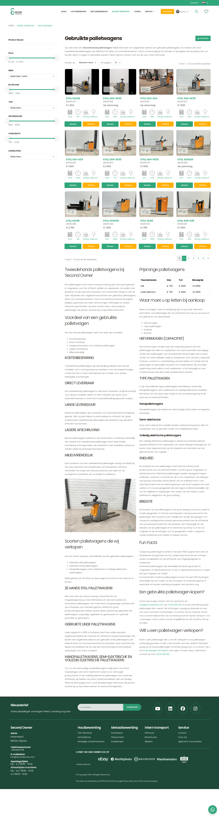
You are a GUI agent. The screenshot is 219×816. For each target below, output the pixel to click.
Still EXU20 (73, 98)
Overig (137, 13)
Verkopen (167, 13)
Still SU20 (146, 243)
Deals (64, 13)
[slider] (8, 58)
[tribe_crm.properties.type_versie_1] (32, 107)
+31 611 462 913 (174, 638)
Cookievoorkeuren (84, 798)
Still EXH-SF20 (112, 98)
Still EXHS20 (185, 170)
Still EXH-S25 (185, 243)
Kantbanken (117, 766)
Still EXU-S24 (148, 98)
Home (11, 25)
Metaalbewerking (99, 13)
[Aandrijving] (32, 156)
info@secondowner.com (151, 638)
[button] (205, 2)
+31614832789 (18, 783)
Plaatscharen (118, 771)
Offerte (91, 135)
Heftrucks (150, 766)
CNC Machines (85, 766)
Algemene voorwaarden (190, 775)
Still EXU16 (72, 243)
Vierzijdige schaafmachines (92, 775)
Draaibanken (117, 775)
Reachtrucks (151, 771)
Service (148, 13)
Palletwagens (45, 25)
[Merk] (32, 76)
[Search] (196, 13)
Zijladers (149, 775)
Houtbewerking (78, 13)
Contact (194, 2)
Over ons (182, 771)
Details (73, 135)
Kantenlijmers (85, 771)
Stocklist (203, 38)
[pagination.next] (208, 292)
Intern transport (121, 13)
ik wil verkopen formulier (155, 684)
